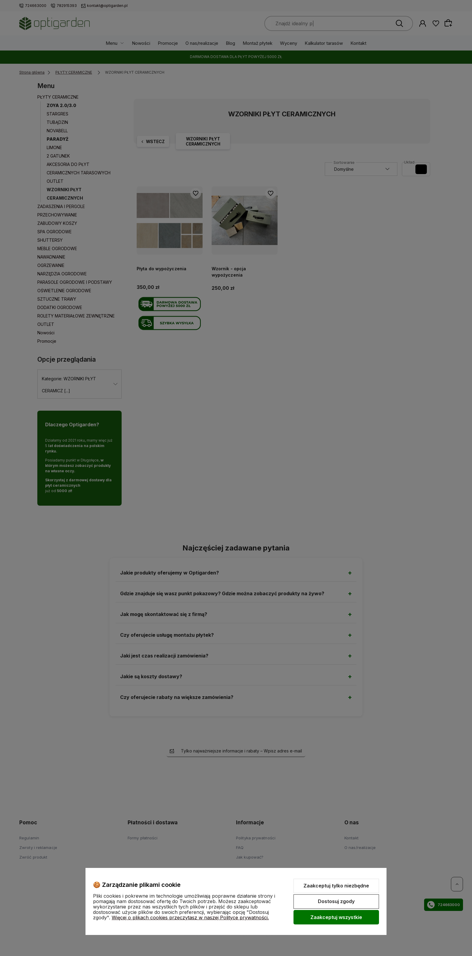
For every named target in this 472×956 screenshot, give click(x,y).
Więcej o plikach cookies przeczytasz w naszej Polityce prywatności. (190, 918)
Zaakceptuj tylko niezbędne (336, 886)
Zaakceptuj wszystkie (336, 917)
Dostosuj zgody (336, 901)
